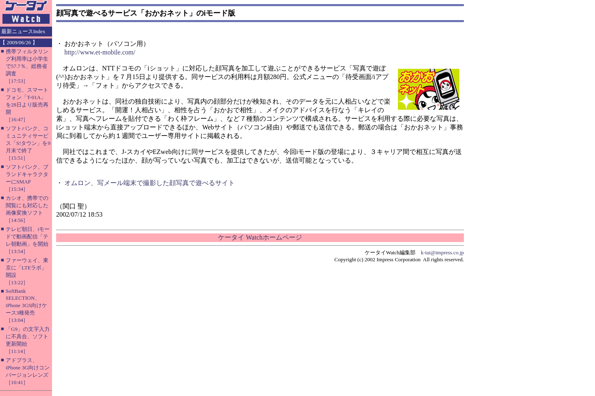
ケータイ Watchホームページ (260, 237)
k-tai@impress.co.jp (442, 252)
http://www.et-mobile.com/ (99, 52)
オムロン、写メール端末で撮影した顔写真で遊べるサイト (149, 182)
